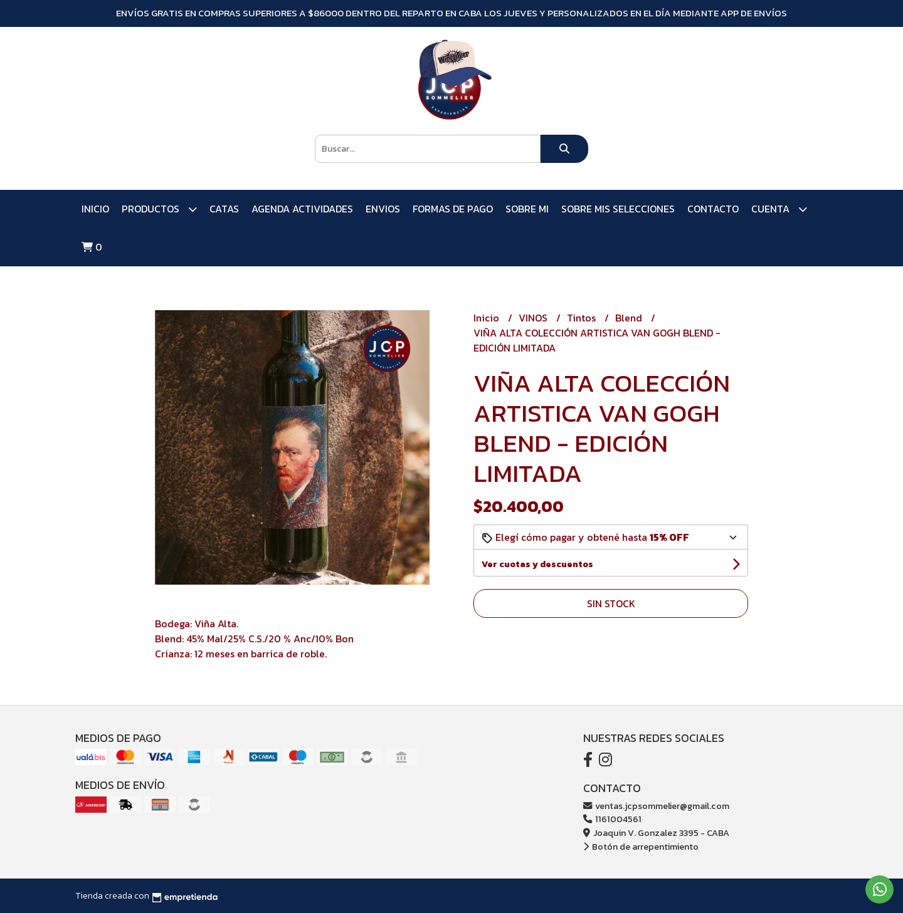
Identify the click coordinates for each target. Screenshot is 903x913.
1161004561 (612, 819)
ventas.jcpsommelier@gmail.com (656, 806)
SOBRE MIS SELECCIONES (618, 208)
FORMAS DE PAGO (453, 208)
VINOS (534, 317)
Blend (630, 317)
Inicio (95, 208)
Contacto (713, 208)
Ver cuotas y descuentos (537, 564)
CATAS (224, 208)
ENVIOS (383, 208)
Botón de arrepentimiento (641, 846)
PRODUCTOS (159, 209)
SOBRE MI (527, 208)
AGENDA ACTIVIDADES (302, 208)
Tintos (582, 317)
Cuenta (779, 209)
